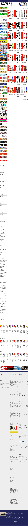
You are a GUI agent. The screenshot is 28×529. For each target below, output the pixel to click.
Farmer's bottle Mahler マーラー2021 (3, 278)
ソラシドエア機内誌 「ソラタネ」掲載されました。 (3, 286)
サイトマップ (15, 521)
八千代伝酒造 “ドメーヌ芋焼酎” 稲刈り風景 (3, 256)
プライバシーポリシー (16, 518)
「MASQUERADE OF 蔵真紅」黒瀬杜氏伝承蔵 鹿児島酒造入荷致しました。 (3, 317)
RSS (14, 522)
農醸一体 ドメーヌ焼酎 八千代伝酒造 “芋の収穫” (3, 293)
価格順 (25, 8)
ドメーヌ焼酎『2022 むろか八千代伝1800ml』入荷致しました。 (3, 299)
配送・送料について (16, 514)
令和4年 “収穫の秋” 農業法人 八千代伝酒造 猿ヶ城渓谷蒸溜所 (3, 291)
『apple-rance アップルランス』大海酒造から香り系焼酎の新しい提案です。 (3, 309)
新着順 (27, 8)
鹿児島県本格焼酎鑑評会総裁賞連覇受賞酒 (3, 276)
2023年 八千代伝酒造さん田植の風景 (3, 304)
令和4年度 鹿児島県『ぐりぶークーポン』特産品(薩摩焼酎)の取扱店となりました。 (3, 273)
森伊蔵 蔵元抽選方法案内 (3, 252)
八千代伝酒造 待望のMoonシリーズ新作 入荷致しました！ (3, 306)
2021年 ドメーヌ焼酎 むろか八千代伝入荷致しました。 (3, 264)
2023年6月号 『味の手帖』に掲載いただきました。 (3, 301)
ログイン (22, 514)
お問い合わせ (22, 517)
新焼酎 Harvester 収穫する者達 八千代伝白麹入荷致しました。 (3, 296)
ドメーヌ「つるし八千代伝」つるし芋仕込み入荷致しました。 (3, 283)
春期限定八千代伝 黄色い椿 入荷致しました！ (3, 267)
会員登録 (22, 513)
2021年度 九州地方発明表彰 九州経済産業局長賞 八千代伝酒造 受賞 (3, 261)
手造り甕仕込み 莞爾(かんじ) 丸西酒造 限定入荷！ (3, 288)
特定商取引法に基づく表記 (17, 517)
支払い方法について (16, 513)
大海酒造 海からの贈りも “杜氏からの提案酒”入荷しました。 (3, 320)
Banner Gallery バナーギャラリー (3, 314)
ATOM (16, 522)
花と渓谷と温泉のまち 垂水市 (3, 254)
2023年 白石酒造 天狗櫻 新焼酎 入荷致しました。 (3, 312)
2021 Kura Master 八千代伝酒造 (3, 258)
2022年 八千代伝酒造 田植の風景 (3, 280)
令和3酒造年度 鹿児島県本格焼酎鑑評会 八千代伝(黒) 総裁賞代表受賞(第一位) (3, 270)
